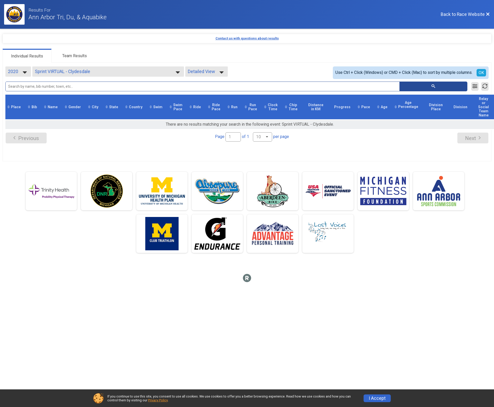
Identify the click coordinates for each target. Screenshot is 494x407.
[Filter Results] (475, 86)
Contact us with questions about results (247, 38)
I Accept (377, 398)
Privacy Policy (158, 400)
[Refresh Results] (485, 86)
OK (481, 72)
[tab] (27, 56)
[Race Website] (16, 14)
